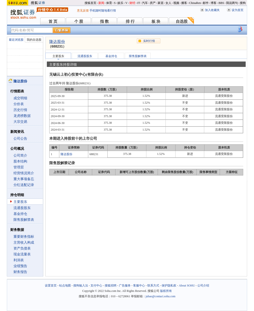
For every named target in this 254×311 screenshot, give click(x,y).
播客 (184, 3)
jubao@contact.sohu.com (161, 296)
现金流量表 (22, 254)
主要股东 (20, 202)
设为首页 (237, 10)
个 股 (78, 21)
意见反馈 (83, 10)
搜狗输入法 (80, 285)
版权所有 (166, 291)
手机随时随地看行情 (102, 10)
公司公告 (20, 138)
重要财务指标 (23, 236)
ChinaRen (195, 3)
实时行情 (149, 41)
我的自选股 (34, 39)
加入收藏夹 (212, 10)
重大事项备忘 (23, 179)
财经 (132, 3)
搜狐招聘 (110, 285)
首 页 (53, 21)
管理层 (18, 167)
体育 (109, 3)
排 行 (130, 21)
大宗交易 (20, 122)
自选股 (182, 21)
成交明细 (20, 98)
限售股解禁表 (23, 220)
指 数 (104, 21)
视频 (176, 3)
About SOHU (187, 285)
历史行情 (20, 110)
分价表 (18, 104)
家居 (161, 3)
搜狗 (243, 3)
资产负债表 (22, 248)
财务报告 (20, 272)
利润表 (18, 260)
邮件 (206, 3)
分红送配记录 (23, 185)
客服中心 (139, 285)
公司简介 (20, 155)
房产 (153, 3)
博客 (213, 3)
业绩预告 (20, 266)
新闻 (101, 3)
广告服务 (125, 285)
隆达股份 (57, 41)
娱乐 (120, 3)
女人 (168, 3)
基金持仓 (20, 214)
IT (138, 3)
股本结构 (20, 161)
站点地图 (65, 285)
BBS (221, 3)
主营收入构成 (23, 242)
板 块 (156, 21)
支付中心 (96, 285)
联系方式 (153, 285)
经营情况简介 (23, 173)
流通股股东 (22, 208)
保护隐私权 (169, 285)
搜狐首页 (90, 3)
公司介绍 (203, 285)
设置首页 (51, 285)
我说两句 (232, 3)
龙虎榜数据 (22, 116)
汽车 (145, 3)
